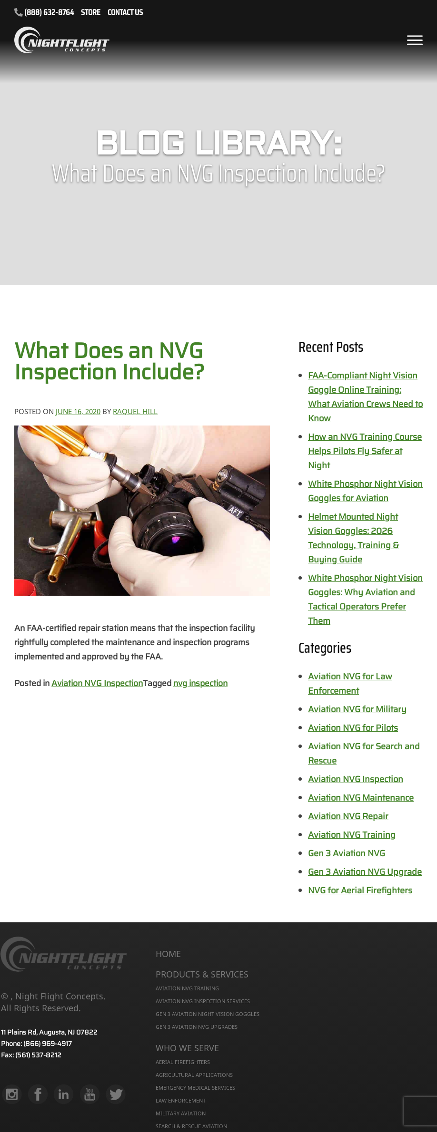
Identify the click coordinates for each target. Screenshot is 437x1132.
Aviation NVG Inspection (97, 683)
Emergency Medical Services (195, 1087)
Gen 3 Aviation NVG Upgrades (197, 1026)
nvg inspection (200, 683)
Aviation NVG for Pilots (353, 728)
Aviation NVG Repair (348, 816)
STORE (90, 13)
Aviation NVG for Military (357, 709)
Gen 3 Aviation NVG (346, 853)
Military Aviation (181, 1113)
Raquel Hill (135, 411)
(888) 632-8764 (44, 12)
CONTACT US (125, 13)
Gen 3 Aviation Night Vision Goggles (207, 1013)
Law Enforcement (181, 1100)
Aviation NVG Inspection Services (203, 1001)
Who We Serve (187, 1048)
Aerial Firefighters (183, 1061)
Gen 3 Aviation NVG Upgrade (365, 872)
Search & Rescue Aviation (191, 1126)
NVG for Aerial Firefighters (360, 890)
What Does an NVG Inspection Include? (109, 361)
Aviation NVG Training (352, 835)
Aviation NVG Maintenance (361, 797)
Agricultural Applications (194, 1074)
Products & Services (202, 974)
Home (168, 954)
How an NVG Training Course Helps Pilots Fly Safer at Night (365, 451)
